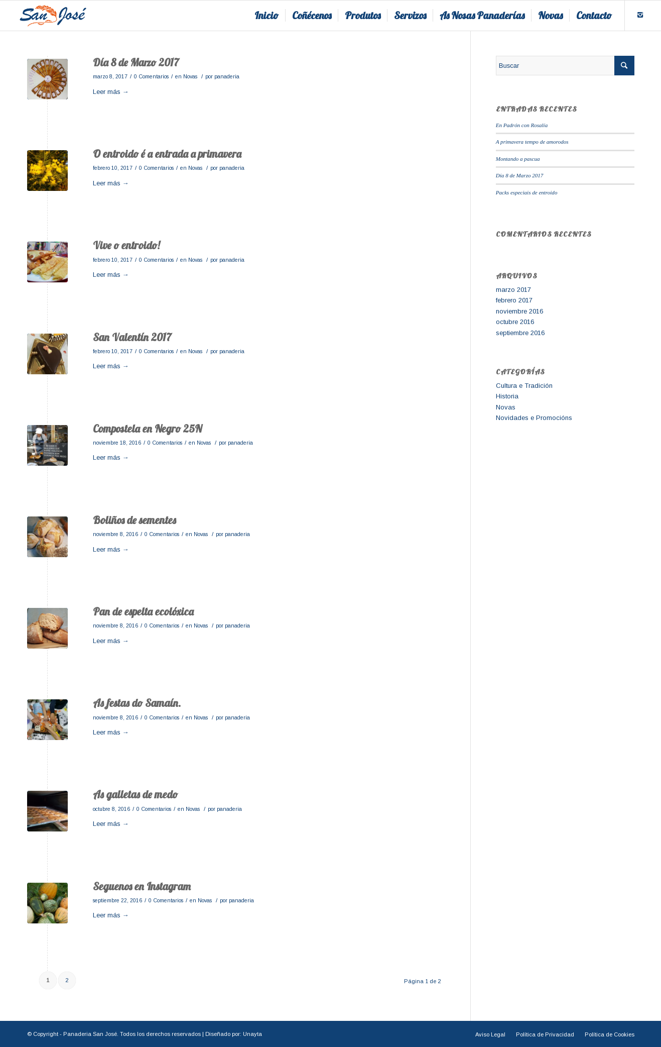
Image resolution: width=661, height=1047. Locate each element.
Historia (507, 396)
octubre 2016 (515, 322)
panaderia (226, 76)
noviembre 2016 (519, 311)
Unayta (252, 1034)
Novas (190, 76)
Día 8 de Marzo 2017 (136, 62)
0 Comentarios (151, 76)
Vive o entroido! (126, 245)
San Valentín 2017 (132, 337)
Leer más (111, 91)
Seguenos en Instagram (142, 886)
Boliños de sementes (134, 520)
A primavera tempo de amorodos (532, 142)
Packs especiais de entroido (527, 192)
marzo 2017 (513, 289)
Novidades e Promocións (534, 418)
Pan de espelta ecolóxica (143, 611)
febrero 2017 (514, 300)
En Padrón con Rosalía (522, 125)
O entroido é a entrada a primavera (167, 153)
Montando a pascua (518, 159)
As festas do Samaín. (137, 702)
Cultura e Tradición (524, 385)
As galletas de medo (135, 794)
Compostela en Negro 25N (147, 428)
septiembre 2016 (520, 333)
